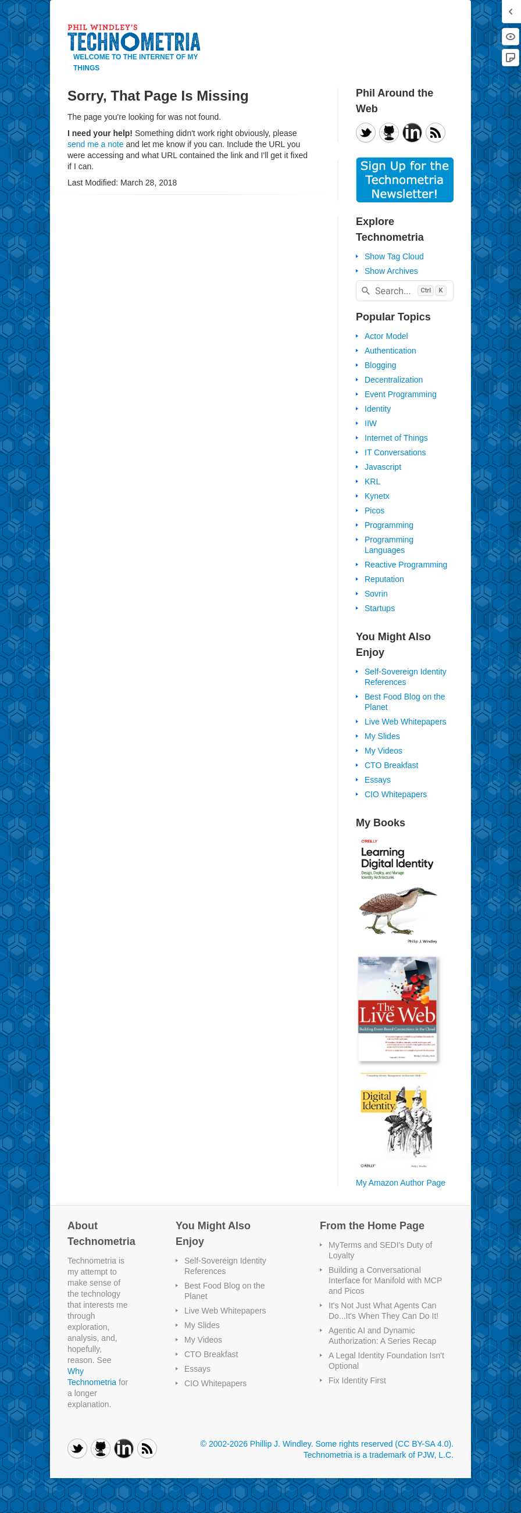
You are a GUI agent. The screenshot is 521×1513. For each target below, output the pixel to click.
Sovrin (376, 593)
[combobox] (405, 290)
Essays (378, 779)
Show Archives (391, 271)
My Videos (383, 750)
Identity (378, 408)
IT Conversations (395, 452)
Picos (374, 510)
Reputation (384, 579)
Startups (380, 608)
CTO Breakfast (391, 765)
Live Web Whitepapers (406, 721)
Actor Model (386, 336)
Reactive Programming (406, 564)
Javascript (383, 467)
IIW (371, 423)
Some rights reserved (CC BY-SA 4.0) (383, 1443)
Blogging (381, 365)
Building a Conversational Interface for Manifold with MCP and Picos (385, 1280)
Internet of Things (396, 438)
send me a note (95, 144)
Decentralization (394, 379)
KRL (372, 481)
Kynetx (377, 496)
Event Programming (401, 394)
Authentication (390, 350)
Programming (389, 525)
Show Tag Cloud (394, 256)
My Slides (382, 736)
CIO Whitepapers (396, 794)
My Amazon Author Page (400, 1182)
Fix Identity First (357, 1380)
